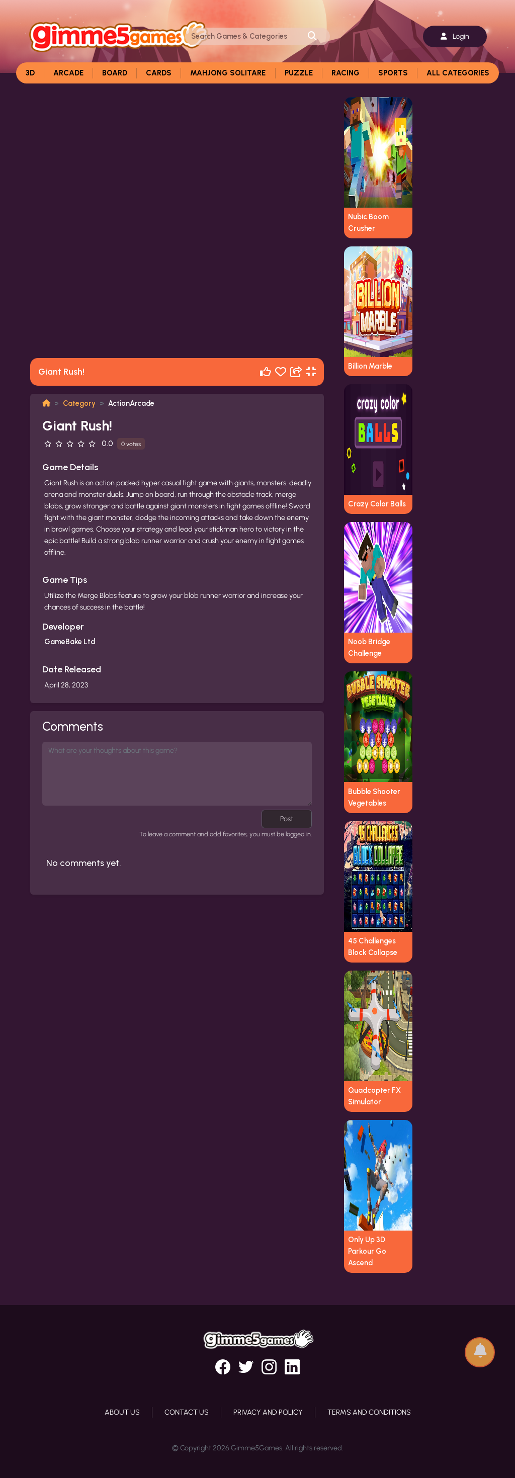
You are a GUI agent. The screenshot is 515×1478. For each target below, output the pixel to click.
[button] (480, 1347)
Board (114, 72)
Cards (158, 72)
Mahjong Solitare (228, 72)
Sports (393, 72)
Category (79, 403)
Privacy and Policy (268, 1412)
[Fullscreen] (311, 372)
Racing (345, 72)
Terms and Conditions (369, 1412)
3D (30, 72)
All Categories (457, 72)
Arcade (68, 72)
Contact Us (186, 1412)
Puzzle (299, 72)
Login (455, 36)
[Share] (296, 372)
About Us (122, 1412)
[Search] (240, 36)
